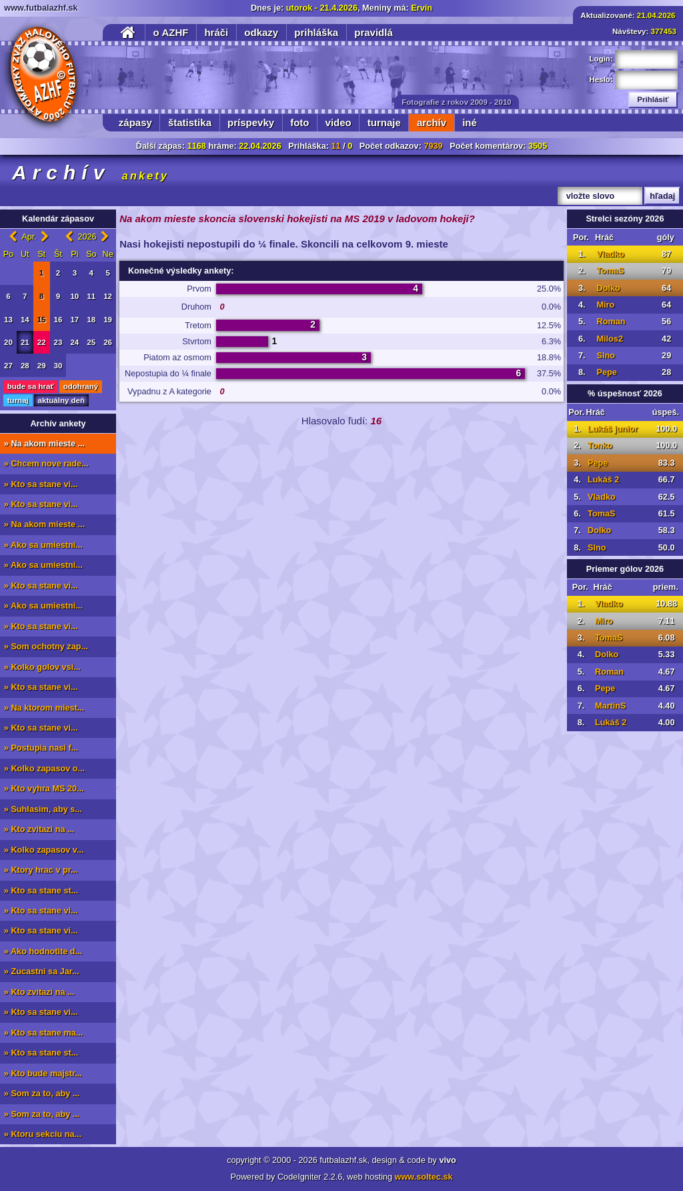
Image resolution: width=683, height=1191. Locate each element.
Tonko (600, 445)
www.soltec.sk (424, 1177)
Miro (605, 305)
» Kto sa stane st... (41, 890)
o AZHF (171, 32)
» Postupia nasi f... (41, 748)
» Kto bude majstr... (43, 1073)
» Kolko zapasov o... (44, 768)
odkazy (261, 32)
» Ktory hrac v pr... (41, 870)
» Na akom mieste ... (44, 443)
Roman (610, 321)
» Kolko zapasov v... (44, 850)
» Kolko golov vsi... (42, 667)
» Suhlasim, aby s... (43, 809)
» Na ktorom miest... (44, 708)
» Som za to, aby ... (42, 1093)
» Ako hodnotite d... (43, 951)
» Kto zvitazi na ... (39, 829)
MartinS (610, 706)
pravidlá (373, 32)
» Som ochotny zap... (46, 646)
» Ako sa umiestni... (43, 545)
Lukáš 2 (603, 479)
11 (335, 146)
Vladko (610, 254)
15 (41, 320)
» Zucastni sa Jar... (41, 971)
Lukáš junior (613, 429)
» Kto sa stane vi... (41, 484)
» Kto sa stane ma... (43, 1033)
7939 (433, 146)
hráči (216, 32)
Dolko (608, 288)
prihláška (316, 32)
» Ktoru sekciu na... (42, 1134)
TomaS (610, 271)
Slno (605, 355)
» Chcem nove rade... (46, 463)
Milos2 (609, 339)
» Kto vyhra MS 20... (44, 788)
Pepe (606, 372)
